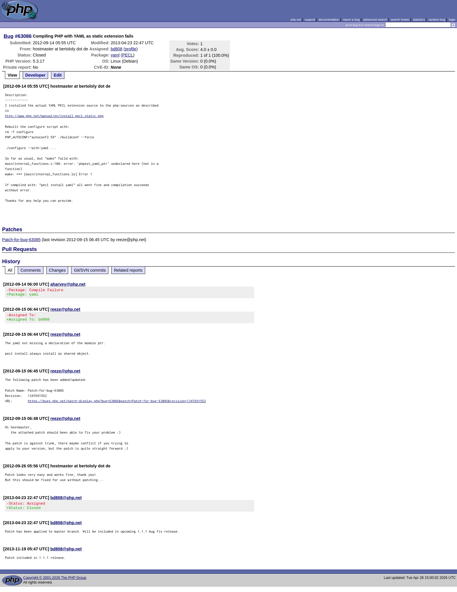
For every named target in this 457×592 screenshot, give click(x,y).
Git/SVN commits (90, 270)
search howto (400, 19)
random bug (436, 19)
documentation (329, 19)
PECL (127, 55)
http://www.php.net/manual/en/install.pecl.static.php (54, 116)
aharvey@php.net (67, 284)
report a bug (351, 19)
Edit (57, 75)
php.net (296, 19)
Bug (9, 36)
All (10, 270)
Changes (57, 270)
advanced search (375, 19)
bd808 (116, 49)
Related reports (128, 270)
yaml (115, 55)
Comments (30, 270)
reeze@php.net (65, 311)
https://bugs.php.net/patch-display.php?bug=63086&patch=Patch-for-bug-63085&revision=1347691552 (117, 404)
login (452, 19)
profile (130, 49)
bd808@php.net (66, 501)
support (310, 19)
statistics (419, 19)
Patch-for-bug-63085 (21, 239)
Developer (35, 75)
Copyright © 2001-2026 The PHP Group (54, 583)
